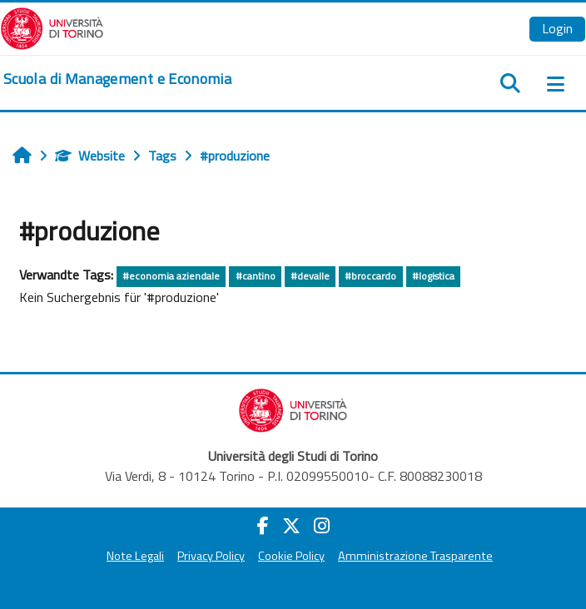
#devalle (310, 276)
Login (557, 28)
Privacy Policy (211, 556)
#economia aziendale (171, 276)
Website (90, 156)
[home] (117, 79)
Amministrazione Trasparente (415, 556)
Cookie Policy (291, 556)
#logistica (433, 276)
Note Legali (135, 556)
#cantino (256, 276)
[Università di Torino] (52, 27)
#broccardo (370, 276)
